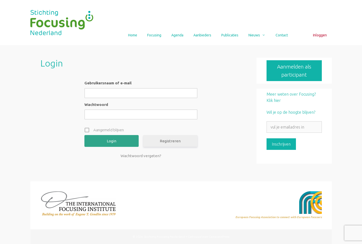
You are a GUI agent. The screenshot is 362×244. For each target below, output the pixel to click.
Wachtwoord (96, 104)
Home (132, 35)
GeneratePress (219, 236)
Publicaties (229, 35)
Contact (282, 35)
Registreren (170, 141)
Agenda (177, 35)
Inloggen (320, 35)
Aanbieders (202, 35)
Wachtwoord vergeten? (141, 156)
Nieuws (259, 35)
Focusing (154, 35)
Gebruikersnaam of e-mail (108, 83)
